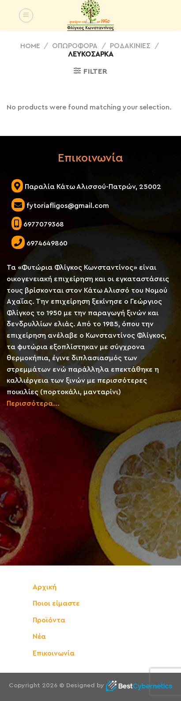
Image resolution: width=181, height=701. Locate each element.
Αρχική (45, 587)
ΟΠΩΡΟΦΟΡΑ (75, 45)
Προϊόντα (49, 620)
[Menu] (26, 15)
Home (30, 45)
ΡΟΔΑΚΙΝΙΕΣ (130, 45)
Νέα (39, 636)
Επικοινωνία (54, 653)
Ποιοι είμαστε (56, 603)
